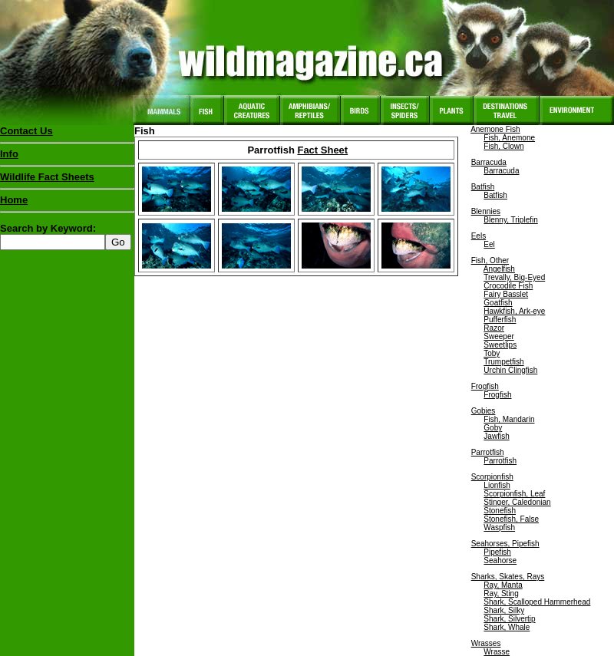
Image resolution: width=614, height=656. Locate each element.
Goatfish (498, 302)
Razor (494, 328)
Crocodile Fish (508, 286)
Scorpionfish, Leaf (514, 494)
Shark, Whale (507, 627)
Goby (493, 428)
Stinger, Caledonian (517, 502)
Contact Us (26, 131)
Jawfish (496, 436)
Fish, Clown (503, 146)
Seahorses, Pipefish (505, 543)
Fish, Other (490, 260)
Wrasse (497, 652)
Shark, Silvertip (509, 619)
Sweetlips (500, 345)
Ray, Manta (503, 585)
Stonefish (500, 510)
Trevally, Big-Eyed (514, 277)
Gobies (483, 411)
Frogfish (485, 386)
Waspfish (499, 527)
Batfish (483, 187)
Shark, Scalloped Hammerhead (537, 602)
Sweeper (498, 336)
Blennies (485, 211)
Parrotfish (487, 452)
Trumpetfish (503, 362)
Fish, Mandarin (509, 419)
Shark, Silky (504, 610)
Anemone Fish (495, 129)
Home (14, 200)
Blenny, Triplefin (510, 220)
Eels (478, 236)
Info (9, 154)
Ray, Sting (501, 593)
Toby (492, 353)
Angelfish (499, 269)
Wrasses (486, 643)
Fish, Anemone (509, 138)
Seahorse (500, 560)
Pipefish (497, 552)
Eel (489, 244)
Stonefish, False (511, 519)
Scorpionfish (492, 477)
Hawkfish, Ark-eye (514, 311)
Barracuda (489, 162)
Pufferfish (500, 319)
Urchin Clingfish (510, 370)
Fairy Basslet (506, 294)
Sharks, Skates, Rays (508, 576)
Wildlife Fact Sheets (67, 180)
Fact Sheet (322, 150)
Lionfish (497, 485)
